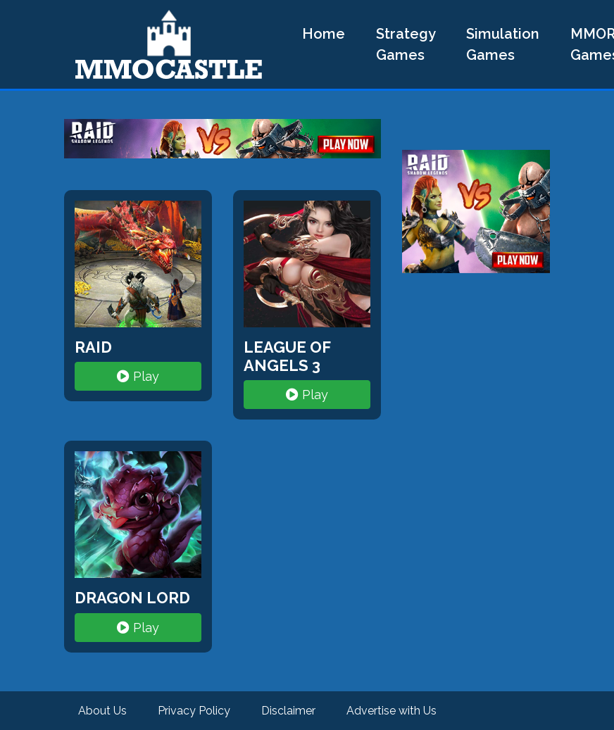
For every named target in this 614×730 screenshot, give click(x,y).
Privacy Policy (194, 710)
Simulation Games (502, 44)
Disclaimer (288, 710)
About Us (102, 710)
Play (138, 376)
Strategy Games (406, 44)
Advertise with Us (391, 710)
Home (323, 33)
